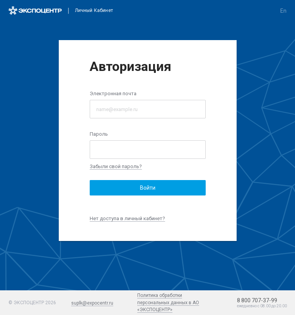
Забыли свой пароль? (116, 166)
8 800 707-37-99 (257, 300)
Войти (147, 188)
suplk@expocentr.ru (92, 303)
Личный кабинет (94, 10)
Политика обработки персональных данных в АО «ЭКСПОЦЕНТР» (168, 302)
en (283, 11)
